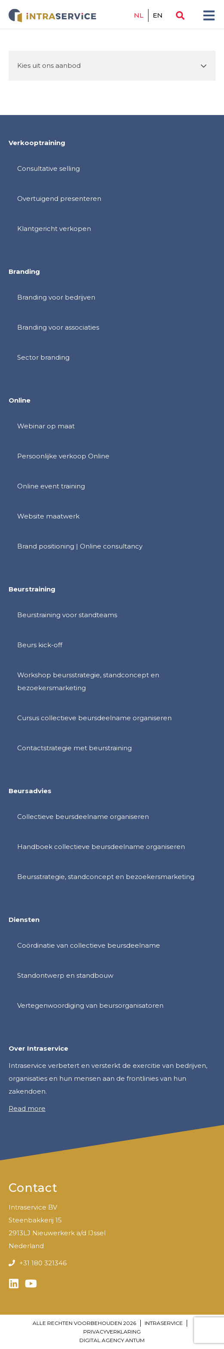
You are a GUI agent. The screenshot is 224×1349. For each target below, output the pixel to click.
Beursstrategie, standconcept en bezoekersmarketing (105, 877)
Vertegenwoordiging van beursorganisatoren (90, 1005)
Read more (27, 1108)
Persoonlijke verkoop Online (63, 456)
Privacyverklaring (112, 1331)
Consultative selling (48, 168)
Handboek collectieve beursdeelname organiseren (101, 847)
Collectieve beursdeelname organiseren (83, 816)
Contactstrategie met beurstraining (74, 748)
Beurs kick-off (39, 645)
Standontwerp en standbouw (65, 975)
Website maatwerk (48, 516)
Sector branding (43, 357)
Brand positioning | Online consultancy (79, 546)
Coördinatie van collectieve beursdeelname (88, 945)
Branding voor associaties (58, 327)
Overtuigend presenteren (59, 198)
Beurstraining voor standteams (67, 615)
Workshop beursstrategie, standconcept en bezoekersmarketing (88, 681)
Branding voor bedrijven (56, 297)
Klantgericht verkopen (54, 228)
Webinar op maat (46, 426)
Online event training (51, 486)
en (158, 15)
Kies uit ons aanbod (49, 65)
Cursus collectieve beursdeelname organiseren (94, 718)
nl (139, 15)
